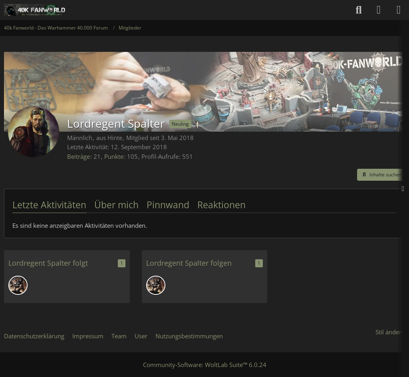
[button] (381, 175)
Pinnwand (168, 204)
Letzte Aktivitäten (49, 204)
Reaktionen (221, 204)
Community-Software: (204, 365)
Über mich (116, 204)
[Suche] (359, 10)
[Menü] (399, 10)
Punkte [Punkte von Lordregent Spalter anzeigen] (113, 156)
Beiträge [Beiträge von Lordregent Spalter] (78, 156)
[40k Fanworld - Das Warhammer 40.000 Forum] (34, 10)
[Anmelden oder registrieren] (379, 10)
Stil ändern (390, 332)
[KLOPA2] (18, 285)
